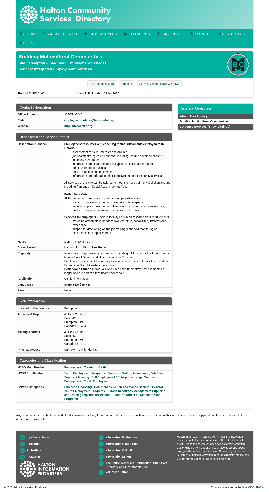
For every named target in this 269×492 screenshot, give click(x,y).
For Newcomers (100, 34)
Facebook (33, 443)
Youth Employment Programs (84, 373)
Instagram (34, 456)
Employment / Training (79, 367)
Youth (102, 367)
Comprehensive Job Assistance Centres (121, 387)
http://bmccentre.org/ (78, 126)
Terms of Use (39, 419)
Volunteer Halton (116, 472)
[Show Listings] (219, 126)
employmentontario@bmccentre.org (89, 120)
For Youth (200, 34)
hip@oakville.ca (38, 437)
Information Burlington (121, 437)
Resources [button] (231, 34)
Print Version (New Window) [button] (159, 83)
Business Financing (78, 387)
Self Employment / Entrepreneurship (117, 377)
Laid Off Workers (125, 395)
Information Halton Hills (121, 443)
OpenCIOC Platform (253, 487)
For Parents (136, 34)
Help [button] (27, 43)
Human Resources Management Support (135, 391)
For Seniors (169, 34)
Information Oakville (119, 450)
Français (127, 83)
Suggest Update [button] (102, 83)
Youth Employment (97, 381)
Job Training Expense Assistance (87, 395)
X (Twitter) (34, 450)
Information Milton (118, 456)
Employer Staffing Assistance (127, 373)
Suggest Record (60, 34)
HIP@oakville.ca (220, 458)
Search (28, 34)
